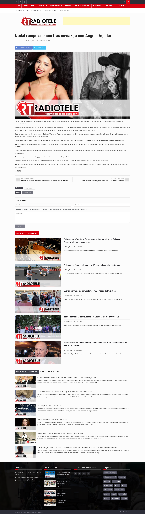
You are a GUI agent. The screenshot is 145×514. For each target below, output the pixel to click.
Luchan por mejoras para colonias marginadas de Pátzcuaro (90, 291)
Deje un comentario (45, 41)
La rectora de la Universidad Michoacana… (61, 503)
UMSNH (124, 498)
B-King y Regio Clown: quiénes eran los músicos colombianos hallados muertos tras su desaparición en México (77, 447)
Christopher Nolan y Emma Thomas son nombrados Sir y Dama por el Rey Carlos (66, 377)
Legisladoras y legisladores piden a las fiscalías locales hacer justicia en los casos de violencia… (91, 250)
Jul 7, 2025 (79, 269)
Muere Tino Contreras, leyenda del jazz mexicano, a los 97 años (60, 433)
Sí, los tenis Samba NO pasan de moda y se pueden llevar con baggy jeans (64, 391)
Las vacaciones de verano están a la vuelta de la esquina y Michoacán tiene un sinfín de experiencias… (93, 273)
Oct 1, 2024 (79, 350)
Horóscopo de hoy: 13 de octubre (49, 405)
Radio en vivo (64, 10)
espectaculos (116, 481)
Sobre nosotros (22, 10)
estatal (124, 485)
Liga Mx (106, 494)
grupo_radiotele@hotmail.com (26, 480)
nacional (106, 498)
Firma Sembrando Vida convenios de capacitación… (63, 484)
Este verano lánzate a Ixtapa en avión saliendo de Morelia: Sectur (92, 265)
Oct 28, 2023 (79, 321)
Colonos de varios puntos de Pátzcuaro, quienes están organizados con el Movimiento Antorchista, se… (93, 299)
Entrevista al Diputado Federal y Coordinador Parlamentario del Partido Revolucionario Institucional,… (93, 353)
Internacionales (56, 6)
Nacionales (43, 6)
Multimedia (120, 6)
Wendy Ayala (68, 246)
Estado (34, 6)
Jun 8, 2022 (79, 295)
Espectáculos (98, 6)
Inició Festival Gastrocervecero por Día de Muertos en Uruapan (91, 317)
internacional (108, 489)
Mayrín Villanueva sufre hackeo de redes (52, 419)
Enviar (20, 226)
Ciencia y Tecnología (82, 6)
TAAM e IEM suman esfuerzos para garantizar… (62, 493)
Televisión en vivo (50, 10)
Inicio (18, 6)
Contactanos (36, 10)
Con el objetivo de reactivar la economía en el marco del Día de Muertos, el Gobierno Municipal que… (93, 325)
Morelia (26, 6)
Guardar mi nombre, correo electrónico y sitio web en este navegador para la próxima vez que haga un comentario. (51, 209)
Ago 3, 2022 (79, 246)
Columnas (109, 6)
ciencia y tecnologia (110, 472)
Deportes (68, 6)
